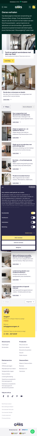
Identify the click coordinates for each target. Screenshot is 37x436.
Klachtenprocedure (7, 403)
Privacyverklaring (6, 418)
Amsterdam (5, 347)
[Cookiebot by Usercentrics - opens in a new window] (28, 187)
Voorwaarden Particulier (8, 409)
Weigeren (18, 247)
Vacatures (22, 371)
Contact (4, 363)
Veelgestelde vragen (8, 371)
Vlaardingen (5, 344)
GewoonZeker (6, 374)
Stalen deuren (23, 355)
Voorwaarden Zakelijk (7, 412)
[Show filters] (6, 107)
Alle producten (23, 344)
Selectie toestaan (18, 242)
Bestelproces (23, 368)
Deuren (21, 352)
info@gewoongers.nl (11, 326)
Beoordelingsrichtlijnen (7, 406)
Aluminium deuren (24, 347)
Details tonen (28, 233)
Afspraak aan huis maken (9, 368)
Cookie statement (6, 415)
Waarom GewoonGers (25, 363)
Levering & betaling (7, 376)
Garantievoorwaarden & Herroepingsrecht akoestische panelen (8, 385)
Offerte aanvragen (7, 366)
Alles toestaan (18, 237)
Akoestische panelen (25, 350)
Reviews (21, 366)
